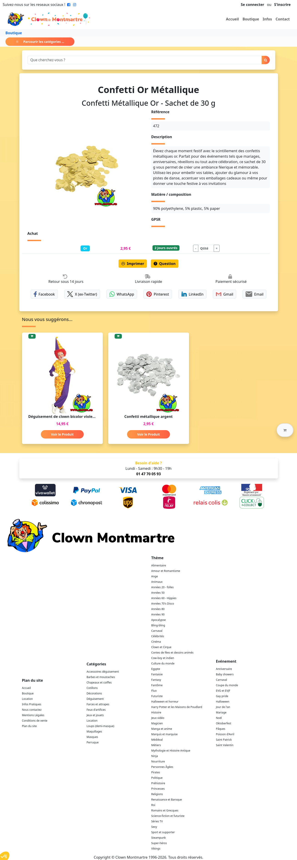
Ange (154, 576)
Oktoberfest (223, 723)
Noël (219, 718)
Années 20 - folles (162, 587)
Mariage (221, 712)
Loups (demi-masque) (100, 726)
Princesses (158, 789)
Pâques (220, 729)
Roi (153, 805)
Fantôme (157, 685)
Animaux (157, 582)
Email (254, 294)
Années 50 (158, 593)
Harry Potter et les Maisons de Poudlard (176, 707)
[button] (285, 430)
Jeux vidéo (157, 718)
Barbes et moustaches (101, 677)
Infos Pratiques (31, 704)
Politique (157, 778)
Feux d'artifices (96, 710)
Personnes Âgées (162, 767)
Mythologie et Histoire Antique (170, 750)
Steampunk (158, 838)
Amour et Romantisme (165, 571)
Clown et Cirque (161, 647)
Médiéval (157, 740)
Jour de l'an (223, 707)
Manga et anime (161, 729)
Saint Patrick (224, 740)
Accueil (232, 19)
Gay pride (222, 696)
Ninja (154, 756)
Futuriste (157, 696)
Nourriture (158, 761)
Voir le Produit (62, 434)
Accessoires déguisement (103, 672)
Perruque (93, 742)
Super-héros (159, 843)
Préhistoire (158, 783)
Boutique (251, 19)
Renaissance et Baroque (166, 799)
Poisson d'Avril (225, 734)
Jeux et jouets (95, 715)
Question (165, 263)
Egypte (155, 669)
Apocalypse (158, 620)
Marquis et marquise (164, 734)
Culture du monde (162, 663)
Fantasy (156, 680)
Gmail (224, 294)
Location (27, 699)
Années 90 (158, 614)
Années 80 (158, 609)
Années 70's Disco (162, 603)
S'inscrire (282, 4)
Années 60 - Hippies (164, 598)
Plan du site (29, 726)
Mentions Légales (33, 715)
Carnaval (156, 631)
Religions (157, 794)
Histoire (156, 712)
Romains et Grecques (165, 810)
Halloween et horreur (165, 701)
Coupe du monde (227, 685)
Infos (267, 19)
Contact (283, 19)
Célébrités (157, 636)
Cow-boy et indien (162, 658)
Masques (92, 737)
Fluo (154, 691)
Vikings (155, 848)
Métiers (156, 745)
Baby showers (225, 674)
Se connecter (252, 4)
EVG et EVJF (223, 691)
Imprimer (132, 263)
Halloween (222, 701)
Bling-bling (158, 625)
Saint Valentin (224, 745)
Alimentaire (158, 565)
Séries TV (157, 821)
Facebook (44, 294)
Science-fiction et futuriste (168, 816)
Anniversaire (224, 669)
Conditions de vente (34, 721)
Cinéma (156, 642)
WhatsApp (121, 294)
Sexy (154, 827)
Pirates (155, 772)
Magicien (157, 723)
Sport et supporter (163, 832)
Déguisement (95, 699)
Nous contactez (32, 710)
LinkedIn (192, 294)
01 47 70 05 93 (148, 473)
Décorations (94, 693)
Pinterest (157, 294)
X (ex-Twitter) (82, 294)
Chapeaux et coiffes (99, 682)
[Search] (144, 60)
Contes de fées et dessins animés (172, 652)
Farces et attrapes (98, 704)
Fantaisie (157, 674)
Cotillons (92, 688)
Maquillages (94, 731)
